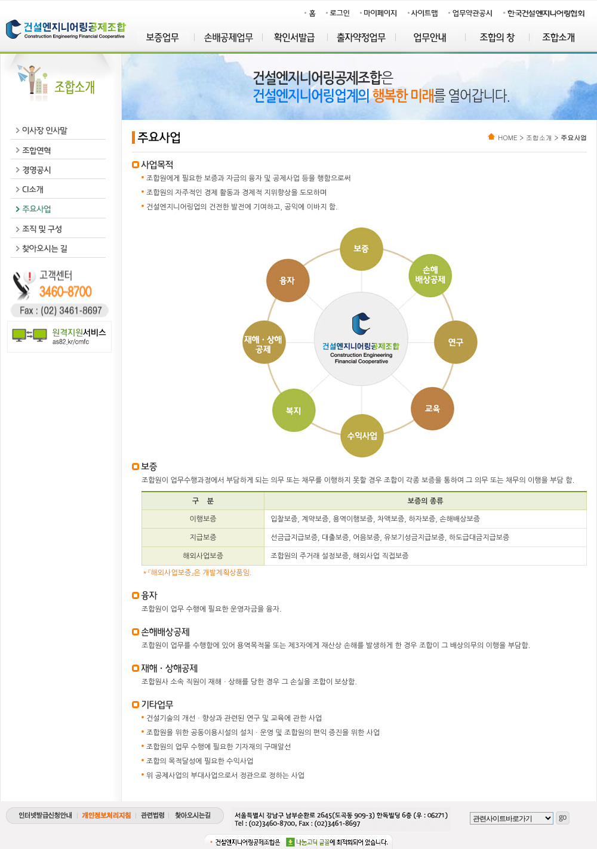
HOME (507, 137)
